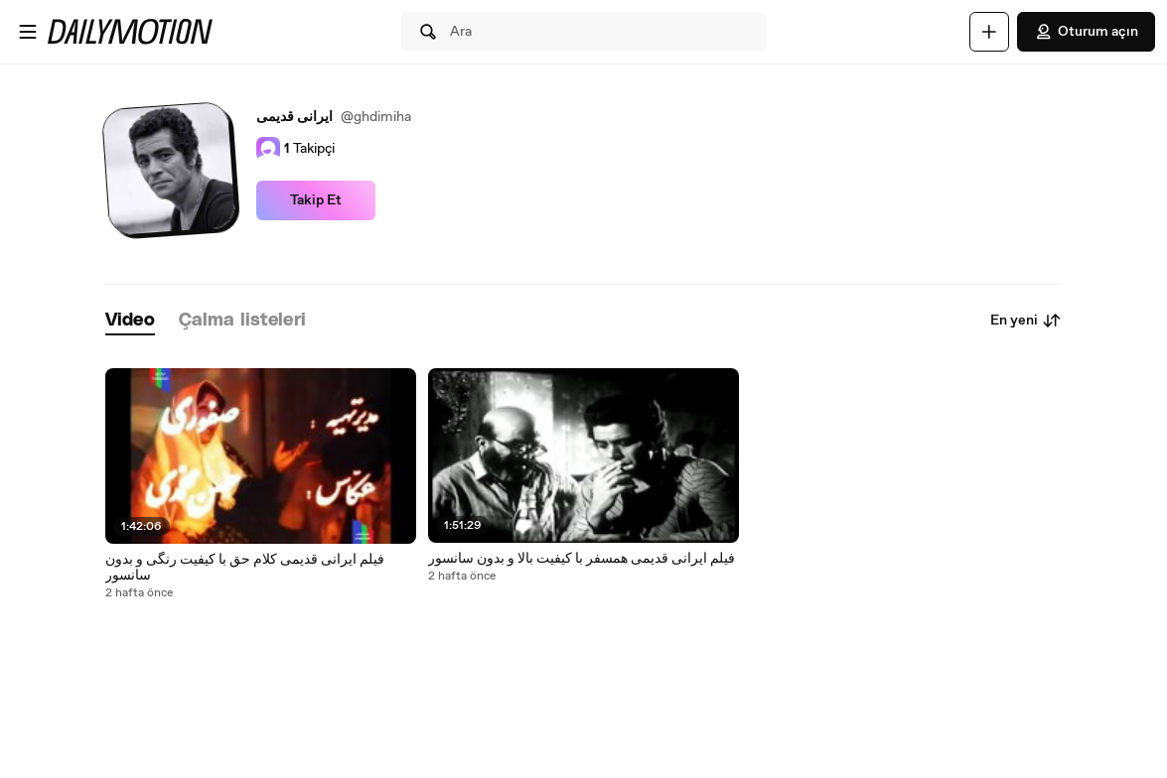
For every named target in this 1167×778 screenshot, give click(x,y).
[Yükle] (989, 32)
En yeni (1026, 320)
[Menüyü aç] (28, 32)
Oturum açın (1086, 32)
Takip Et (316, 200)
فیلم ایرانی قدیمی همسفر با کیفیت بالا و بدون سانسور (581, 559)
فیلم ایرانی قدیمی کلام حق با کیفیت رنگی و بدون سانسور (244, 568)
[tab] (130, 321)
